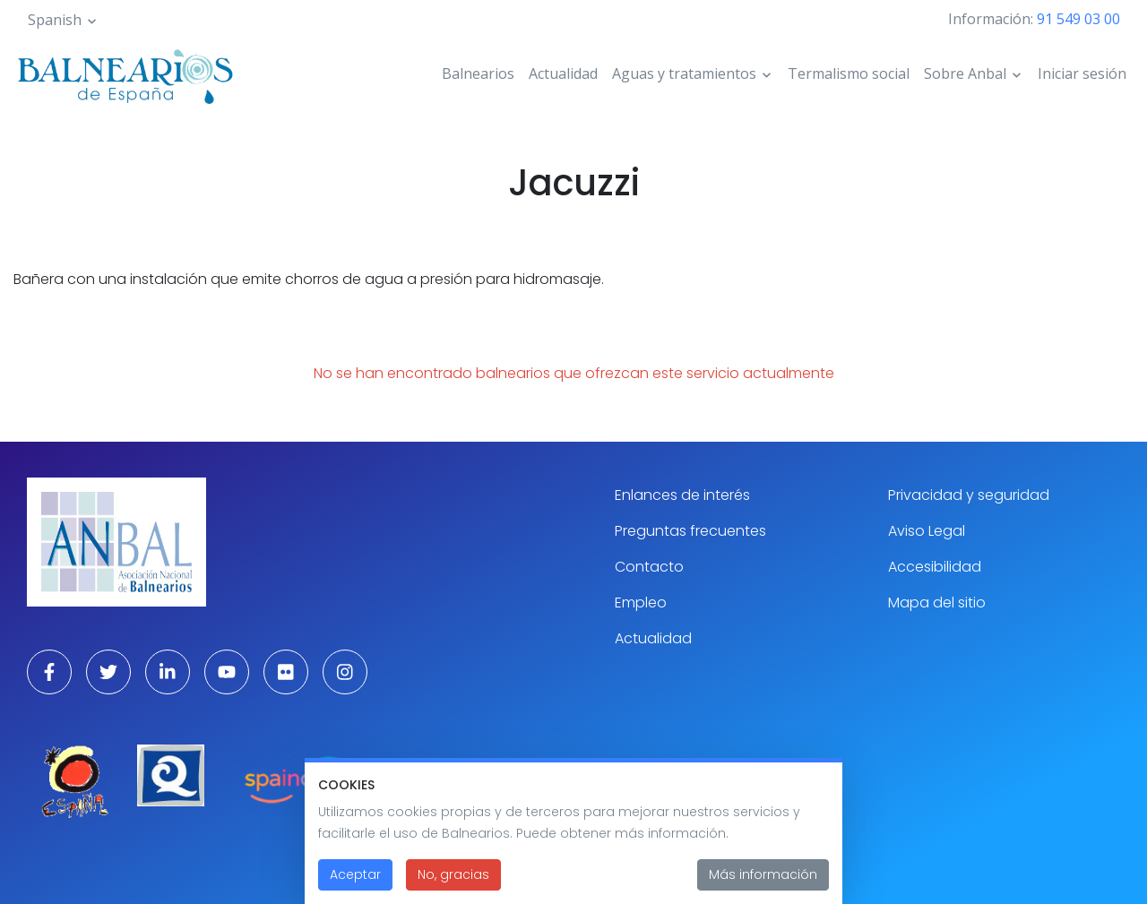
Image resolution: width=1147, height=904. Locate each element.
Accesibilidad (934, 566)
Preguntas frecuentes (690, 531)
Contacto (649, 566)
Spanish (55, 20)
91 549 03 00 (1078, 19)
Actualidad (563, 73)
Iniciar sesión (1082, 73)
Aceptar (355, 881)
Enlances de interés (682, 495)
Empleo (641, 602)
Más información (763, 881)
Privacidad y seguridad (968, 495)
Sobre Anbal (965, 73)
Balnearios (478, 73)
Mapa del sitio (937, 602)
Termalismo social (849, 73)
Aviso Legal (926, 531)
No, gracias (453, 881)
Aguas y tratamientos (684, 73)
